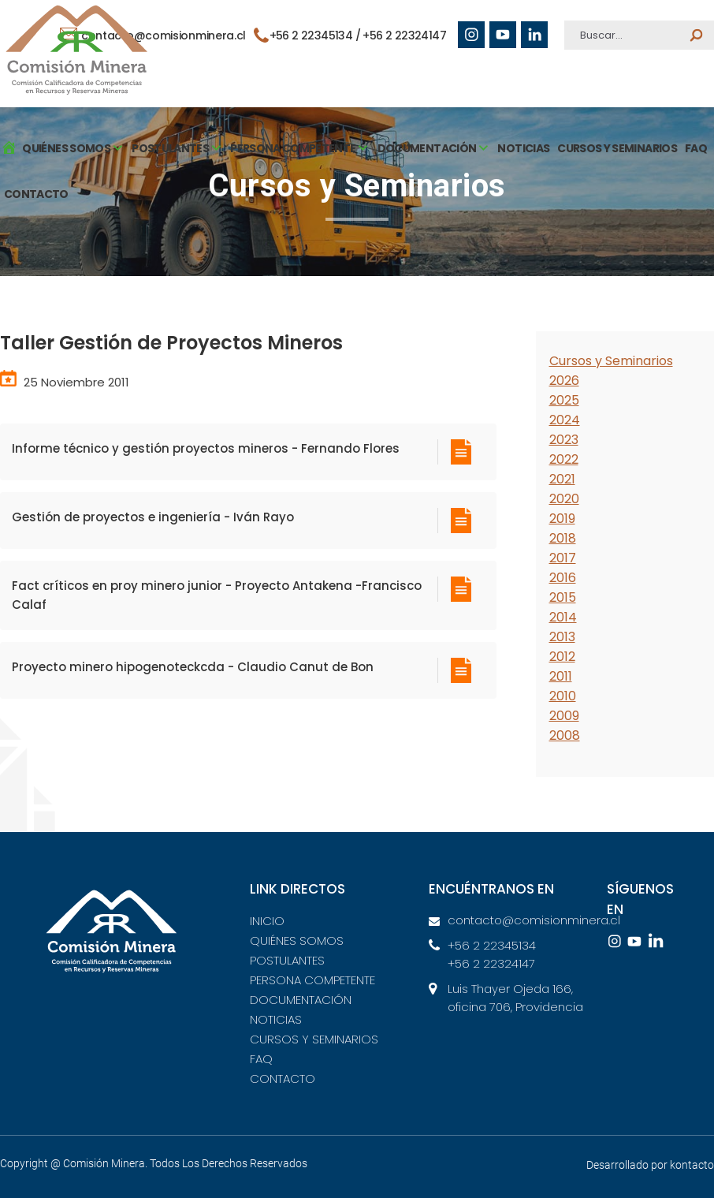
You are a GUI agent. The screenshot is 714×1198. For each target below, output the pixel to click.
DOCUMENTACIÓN (300, 999)
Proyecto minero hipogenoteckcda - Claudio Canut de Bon (193, 667)
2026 (564, 380)
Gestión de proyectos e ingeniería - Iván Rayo (153, 517)
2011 (560, 676)
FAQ (696, 148)
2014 (563, 617)
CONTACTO (36, 194)
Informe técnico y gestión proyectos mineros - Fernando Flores (206, 448)
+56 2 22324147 (404, 35)
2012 (562, 657)
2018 (562, 538)
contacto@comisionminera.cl (526, 920)
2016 (562, 578)
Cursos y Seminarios (611, 361)
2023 (563, 440)
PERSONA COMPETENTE (312, 980)
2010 (562, 696)
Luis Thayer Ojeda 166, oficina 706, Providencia (515, 997)
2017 (562, 558)
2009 (564, 716)
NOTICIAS (523, 148)
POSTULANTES (287, 960)
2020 (564, 499)
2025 (564, 400)
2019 (562, 518)
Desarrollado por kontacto (650, 1165)
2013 (562, 637)
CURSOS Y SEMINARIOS (617, 148)
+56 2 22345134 (492, 945)
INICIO (267, 920)
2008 (564, 735)
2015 (562, 597)
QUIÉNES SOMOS (297, 940)
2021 (562, 479)
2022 (563, 459)
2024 (564, 420)
